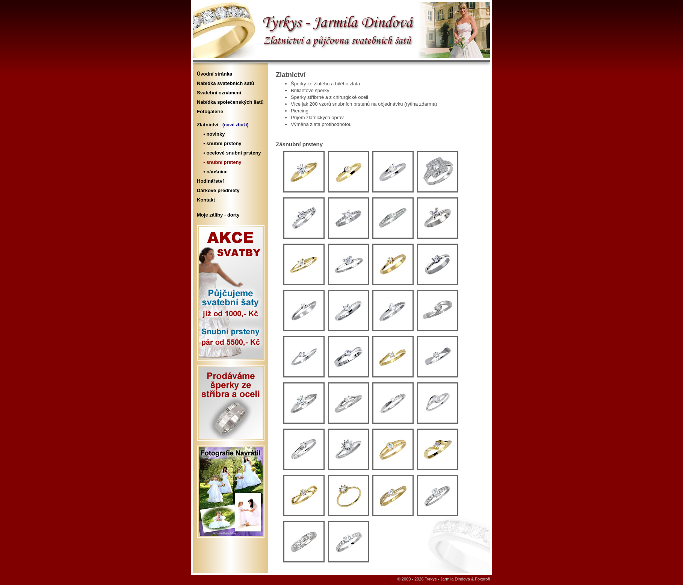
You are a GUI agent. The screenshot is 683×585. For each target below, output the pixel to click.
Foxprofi (482, 579)
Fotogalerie (210, 111)
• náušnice (214, 171)
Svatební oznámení (219, 92)
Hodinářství (210, 181)
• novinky (213, 134)
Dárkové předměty (218, 190)
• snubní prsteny (221, 143)
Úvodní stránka (214, 74)
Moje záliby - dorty (218, 215)
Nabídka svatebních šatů (225, 83)
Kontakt (206, 200)
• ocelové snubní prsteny (231, 153)
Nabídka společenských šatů (230, 102)
